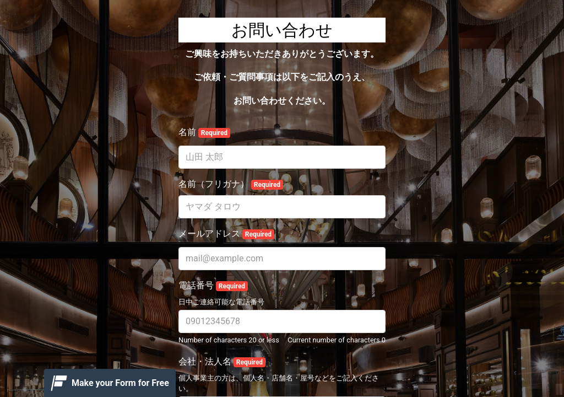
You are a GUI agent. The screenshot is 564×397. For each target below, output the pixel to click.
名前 (204, 132)
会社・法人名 (221, 361)
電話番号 (213, 285)
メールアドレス (226, 233)
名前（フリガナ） (230, 184)
